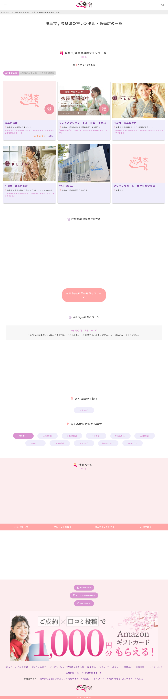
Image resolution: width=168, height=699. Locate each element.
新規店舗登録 (72, 672)
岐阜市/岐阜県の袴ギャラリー (84, 295)
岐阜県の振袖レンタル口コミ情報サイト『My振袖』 (65, 678)
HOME (8, 667)
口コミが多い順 (28, 73)
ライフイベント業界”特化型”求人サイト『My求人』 (119, 678)
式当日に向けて (38, 667)
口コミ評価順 (47, 73)
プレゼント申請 (63, 527)
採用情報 (140, 667)
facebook (84, 603)
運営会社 (128, 667)
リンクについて (155, 667)
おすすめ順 (11, 73)
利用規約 (91, 667)
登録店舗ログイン (92, 672)
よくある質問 (21, 667)
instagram (84, 587)
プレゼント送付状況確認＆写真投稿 (67, 667)
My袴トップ (21, 527)
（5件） (50, 135)
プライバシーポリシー (110, 667)
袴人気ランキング (105, 527)
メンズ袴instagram (84, 595)
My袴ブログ (147, 527)
